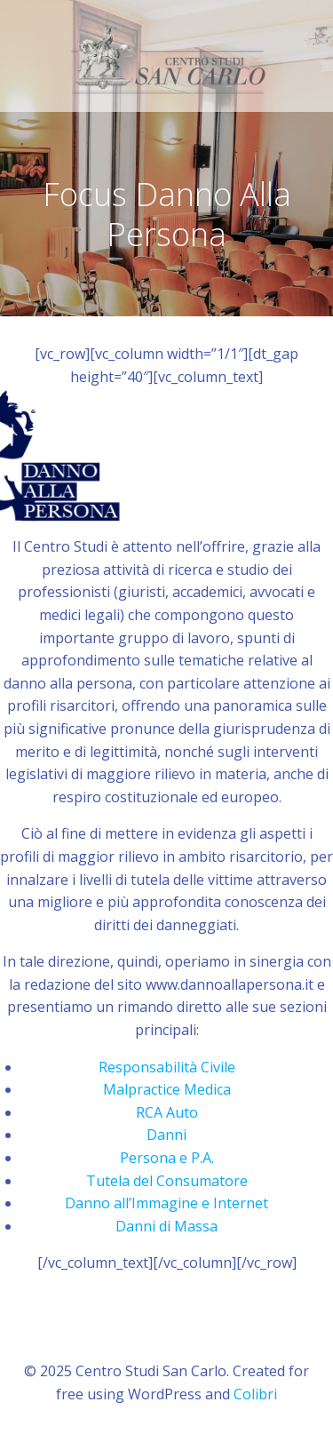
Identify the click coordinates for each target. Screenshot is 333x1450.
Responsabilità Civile (167, 1067)
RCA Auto (167, 1112)
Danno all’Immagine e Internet (166, 1203)
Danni (166, 1134)
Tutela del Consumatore (167, 1181)
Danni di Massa (166, 1226)
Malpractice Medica (167, 1089)
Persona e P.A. (167, 1157)
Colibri (255, 1394)
